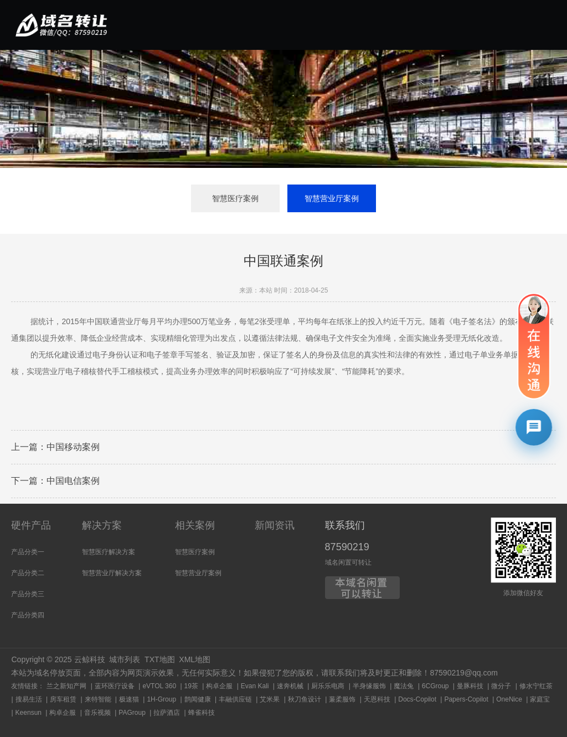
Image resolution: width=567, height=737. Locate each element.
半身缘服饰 (369, 686)
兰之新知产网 (66, 686)
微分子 (501, 686)
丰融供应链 (235, 699)
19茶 (191, 686)
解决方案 (102, 525)
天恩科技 (377, 699)
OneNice (509, 699)
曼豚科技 (470, 686)
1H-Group (161, 699)
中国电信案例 (73, 481)
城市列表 (124, 659)
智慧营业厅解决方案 (112, 573)
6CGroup (435, 686)
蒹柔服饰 (342, 699)
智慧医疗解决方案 (108, 552)
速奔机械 (290, 686)
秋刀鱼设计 (304, 699)
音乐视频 (97, 712)
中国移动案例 (73, 447)
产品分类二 (27, 573)
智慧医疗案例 (235, 198)
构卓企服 (219, 686)
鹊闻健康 (197, 699)
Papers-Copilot (466, 699)
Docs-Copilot (417, 699)
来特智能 (98, 699)
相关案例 (195, 525)
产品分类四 (27, 615)
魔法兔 (404, 686)
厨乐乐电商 (327, 686)
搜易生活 (29, 699)
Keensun (29, 712)
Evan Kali (255, 686)
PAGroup (131, 712)
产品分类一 (27, 552)
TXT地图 (159, 659)
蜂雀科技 (201, 712)
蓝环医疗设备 (115, 686)
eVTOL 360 (159, 686)
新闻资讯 (275, 525)
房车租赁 (63, 699)
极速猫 (129, 699)
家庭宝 (540, 699)
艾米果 (270, 699)
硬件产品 (31, 525)
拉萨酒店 (166, 712)
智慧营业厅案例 (332, 198)
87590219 (347, 546)
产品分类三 (27, 594)
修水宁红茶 (536, 686)
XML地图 (194, 659)
